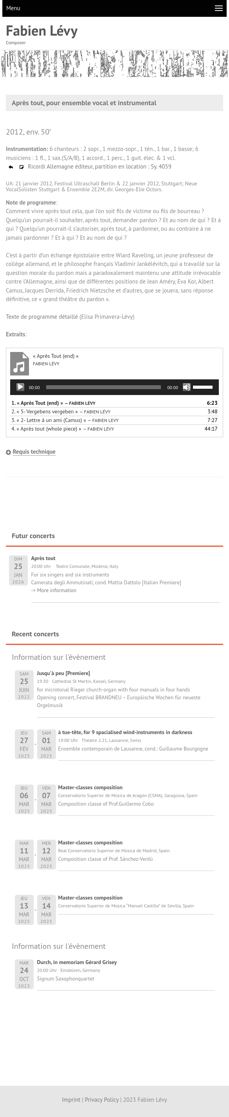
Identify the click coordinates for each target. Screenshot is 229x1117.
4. (62, 428)
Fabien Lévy (42, 30)
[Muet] (187, 387)
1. (53, 402)
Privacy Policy (102, 1099)
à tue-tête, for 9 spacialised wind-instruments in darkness (125, 732)
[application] (114, 387)
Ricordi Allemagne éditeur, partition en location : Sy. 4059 (89, 166)
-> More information (54, 590)
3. (65, 420)
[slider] (103, 387)
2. (60, 411)
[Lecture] (20, 387)
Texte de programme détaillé (42, 316)
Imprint (71, 1099)
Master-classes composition (90, 787)
